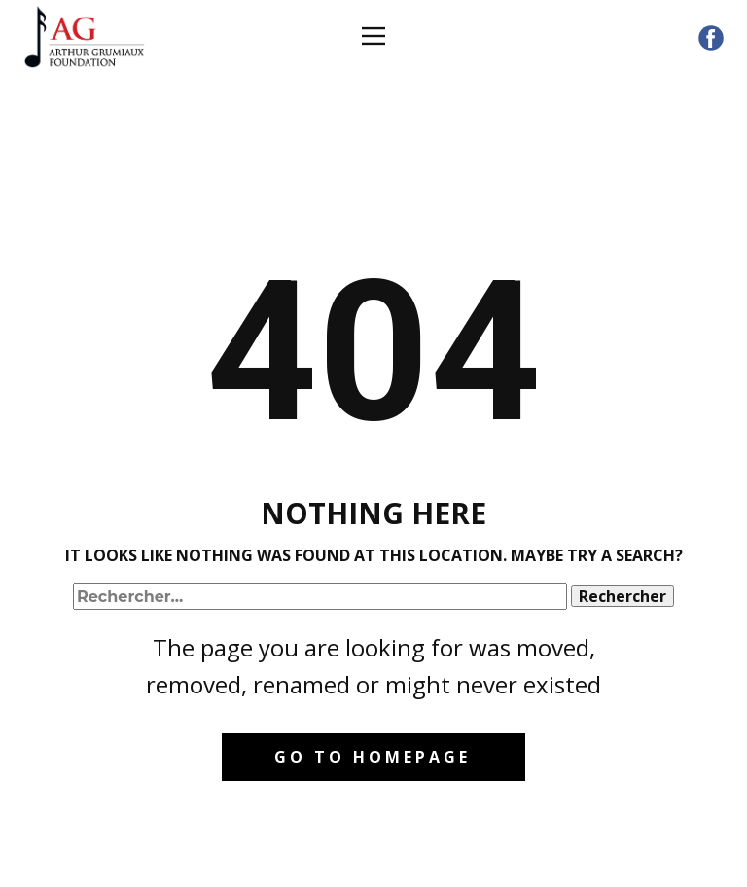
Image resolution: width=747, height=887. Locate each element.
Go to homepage (372, 756)
